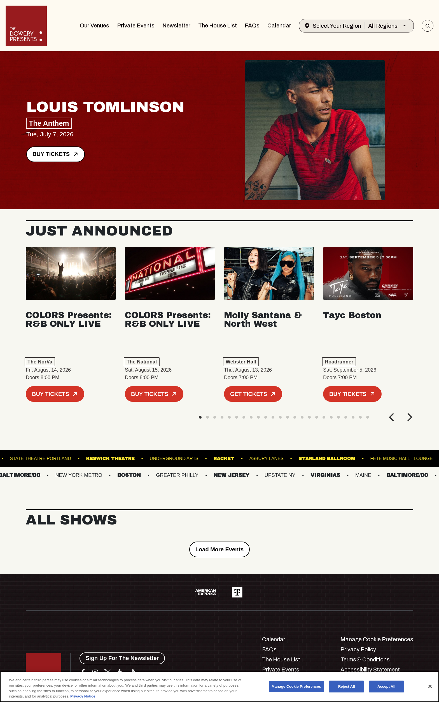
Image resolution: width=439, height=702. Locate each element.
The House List (217, 25)
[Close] (430, 686)
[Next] (409, 417)
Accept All (386, 686)
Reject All (346, 686)
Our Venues (94, 25)
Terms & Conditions (365, 659)
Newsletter (176, 25)
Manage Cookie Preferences (376, 639)
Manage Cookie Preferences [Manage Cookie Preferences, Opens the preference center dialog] (296, 686)
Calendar (279, 25)
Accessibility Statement (370, 669)
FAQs (252, 25)
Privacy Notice (82, 696)
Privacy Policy (358, 649)
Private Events (136, 25)
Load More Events (219, 549)
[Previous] (392, 417)
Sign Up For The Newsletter (122, 658)
